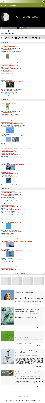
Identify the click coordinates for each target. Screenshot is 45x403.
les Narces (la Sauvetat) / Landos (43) (8, 233)
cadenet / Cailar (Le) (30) (5, 118)
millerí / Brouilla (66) (5, 163)
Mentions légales (19, 396)
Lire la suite (38, 304)
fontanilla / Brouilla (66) (5, 156)
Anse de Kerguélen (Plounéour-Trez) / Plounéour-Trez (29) (12, 51)
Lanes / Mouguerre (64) (5, 134)
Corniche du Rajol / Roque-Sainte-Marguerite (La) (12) (11, 194)
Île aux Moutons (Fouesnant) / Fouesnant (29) (9, 60)
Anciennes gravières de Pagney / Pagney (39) (9, 221)
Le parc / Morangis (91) (5, 95)
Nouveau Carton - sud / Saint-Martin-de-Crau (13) (10, 48)
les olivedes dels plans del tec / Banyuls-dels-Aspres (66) (12, 159)
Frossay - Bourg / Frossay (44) (7, 73)
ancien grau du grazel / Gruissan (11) (8, 191)
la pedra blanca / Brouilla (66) (6, 268)
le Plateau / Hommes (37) (5, 70)
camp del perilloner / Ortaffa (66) (7, 261)
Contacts (24, 396)
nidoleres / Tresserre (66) (6, 172)
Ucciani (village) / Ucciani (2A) (6, 64)
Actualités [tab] (3, 287)
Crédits (27, 396)
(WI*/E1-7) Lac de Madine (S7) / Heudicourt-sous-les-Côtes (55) (13, 125)
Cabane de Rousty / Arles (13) (6, 102)
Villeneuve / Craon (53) (5, 240)
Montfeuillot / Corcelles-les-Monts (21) (8, 197)
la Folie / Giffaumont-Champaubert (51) (8, 76)
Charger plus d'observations (22, 273)
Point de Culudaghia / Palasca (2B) (7, 205)
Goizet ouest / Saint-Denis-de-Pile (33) (8, 211)
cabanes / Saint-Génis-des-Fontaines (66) (9, 150)
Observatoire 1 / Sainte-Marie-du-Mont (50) (9, 236)
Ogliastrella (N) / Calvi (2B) (6, 67)
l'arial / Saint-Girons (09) (5, 45)
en (43, 5)
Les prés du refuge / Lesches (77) (7, 175)
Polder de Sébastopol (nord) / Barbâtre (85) (9, 92)
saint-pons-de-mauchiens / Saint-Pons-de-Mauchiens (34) (12, 214)
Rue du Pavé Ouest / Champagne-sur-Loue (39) (10, 230)
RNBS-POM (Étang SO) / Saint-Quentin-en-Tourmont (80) (11, 89)
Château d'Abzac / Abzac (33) (6, 208)
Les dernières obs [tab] (4, 31)
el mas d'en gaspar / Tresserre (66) (7, 153)
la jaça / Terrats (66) (4, 264)
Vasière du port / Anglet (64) (6, 80)
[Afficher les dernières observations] (7, 33)
